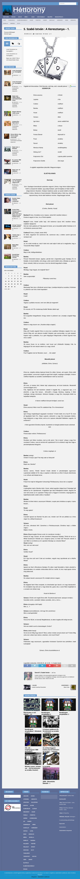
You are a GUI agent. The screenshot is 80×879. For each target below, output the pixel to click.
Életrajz (26, 862)
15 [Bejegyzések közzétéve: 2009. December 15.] (8, 281)
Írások (14, 17)
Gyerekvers (33, 818)
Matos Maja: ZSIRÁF (15, 245)
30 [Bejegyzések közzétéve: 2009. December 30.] (11, 286)
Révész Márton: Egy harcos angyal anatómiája (16, 136)
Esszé (31, 20)
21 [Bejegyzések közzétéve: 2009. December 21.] (5, 284)
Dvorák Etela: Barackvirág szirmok (15, 256)
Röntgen (25, 850)
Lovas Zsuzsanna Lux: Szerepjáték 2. (16, 72)
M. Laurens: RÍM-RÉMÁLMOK (16, 160)
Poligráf (26, 843)
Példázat (26, 847)
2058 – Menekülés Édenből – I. (49, 782)
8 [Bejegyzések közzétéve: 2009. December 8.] (8, 278)
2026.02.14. (15, 184)
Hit (24, 821)
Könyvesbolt (41, 17)
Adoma (33, 796)
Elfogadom (34, 876)
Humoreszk (26, 824)
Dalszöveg (34, 802)
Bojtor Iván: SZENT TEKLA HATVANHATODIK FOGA (17, 98)
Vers (4, 20)
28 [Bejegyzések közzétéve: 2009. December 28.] (5, 286)
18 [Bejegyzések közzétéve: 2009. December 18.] (17, 281)
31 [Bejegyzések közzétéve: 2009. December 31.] (14, 286)
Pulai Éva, (66, 807)
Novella (5, 23)
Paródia (12, 23)
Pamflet (25, 840)
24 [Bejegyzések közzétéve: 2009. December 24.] (14, 284)
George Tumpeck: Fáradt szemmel (17, 225)
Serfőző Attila (70, 795)
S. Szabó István (38, 33)
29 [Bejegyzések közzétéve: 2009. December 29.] (8, 286)
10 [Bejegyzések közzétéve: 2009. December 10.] (14, 278)
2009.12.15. (29, 33)
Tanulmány (26, 853)
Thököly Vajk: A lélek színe (16, 235)
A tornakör (46, 766)
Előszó (35, 808)
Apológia (26, 802)
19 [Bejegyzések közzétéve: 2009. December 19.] (20, 281)
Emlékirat (26, 812)
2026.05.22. (15, 75)
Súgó (32, 17)
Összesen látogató (9, 32)
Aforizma (26, 799)
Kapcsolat (62, 823)
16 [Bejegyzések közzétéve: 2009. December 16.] (11, 281)
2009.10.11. (15, 218)
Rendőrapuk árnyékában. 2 (64, 713)
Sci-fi (18, 23)
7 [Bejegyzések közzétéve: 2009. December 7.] (5, 278)
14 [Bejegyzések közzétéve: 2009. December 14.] (5, 281)
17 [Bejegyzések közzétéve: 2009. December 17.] (14, 281)
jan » (9, 289)
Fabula (25, 815)
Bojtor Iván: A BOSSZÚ (15, 147)
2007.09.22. (15, 248)
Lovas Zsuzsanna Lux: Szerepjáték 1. (16, 83)
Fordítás (38, 20)
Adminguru (72, 816)
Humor (45, 20)
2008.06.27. (15, 203)
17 (12, 229)
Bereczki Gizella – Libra (68, 802)
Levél (31, 831)
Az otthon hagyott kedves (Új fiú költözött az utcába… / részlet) (51, 749)
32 (12, 260)
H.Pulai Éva (66, 813)
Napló (20, 17)
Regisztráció (59, 17)
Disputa (25, 805)
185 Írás (54, 672)
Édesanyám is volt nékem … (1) (30, 713)
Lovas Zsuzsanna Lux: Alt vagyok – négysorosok (16, 181)
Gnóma (25, 818)
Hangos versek (10, 195)
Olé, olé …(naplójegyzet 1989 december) (31, 749)
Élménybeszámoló (22, 20)
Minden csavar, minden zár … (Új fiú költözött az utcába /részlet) (33, 768)
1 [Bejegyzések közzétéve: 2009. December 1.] (8, 276)
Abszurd (25, 796)
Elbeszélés (11, 20)
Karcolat (52, 20)
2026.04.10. (14, 139)
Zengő (30, 859)
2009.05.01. (15, 259)
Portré (33, 843)
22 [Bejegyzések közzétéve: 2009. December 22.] (8, 284)
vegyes (34, 856)
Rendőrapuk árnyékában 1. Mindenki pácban (33, 731)
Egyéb (32, 805)
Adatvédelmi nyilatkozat (43, 876)
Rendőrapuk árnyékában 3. (46, 713)
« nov (5, 289)
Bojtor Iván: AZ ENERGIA (16, 170)
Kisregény (60, 20)
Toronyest (26, 856)
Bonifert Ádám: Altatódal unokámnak (16, 200)
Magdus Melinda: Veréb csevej (16, 112)
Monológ (73, 20)
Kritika (25, 831)
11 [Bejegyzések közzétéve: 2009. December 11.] (17, 278)
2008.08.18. (15, 228)
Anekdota (34, 799)
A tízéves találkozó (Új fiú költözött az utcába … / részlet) (51, 731)
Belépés (50, 17)
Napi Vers (6, 17)
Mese (66, 20)
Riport (33, 847)
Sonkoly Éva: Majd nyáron (15, 122)
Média (25, 837)
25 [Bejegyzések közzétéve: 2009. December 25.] (17, 284)
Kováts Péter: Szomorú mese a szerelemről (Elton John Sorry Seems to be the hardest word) (17, 213)
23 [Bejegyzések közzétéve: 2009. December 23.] (11, 284)
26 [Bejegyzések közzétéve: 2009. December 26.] (20, 284)
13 (12, 204)
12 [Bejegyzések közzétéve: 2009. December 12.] (20, 278)
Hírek (26, 17)
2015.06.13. (15, 238)
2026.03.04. (15, 163)
